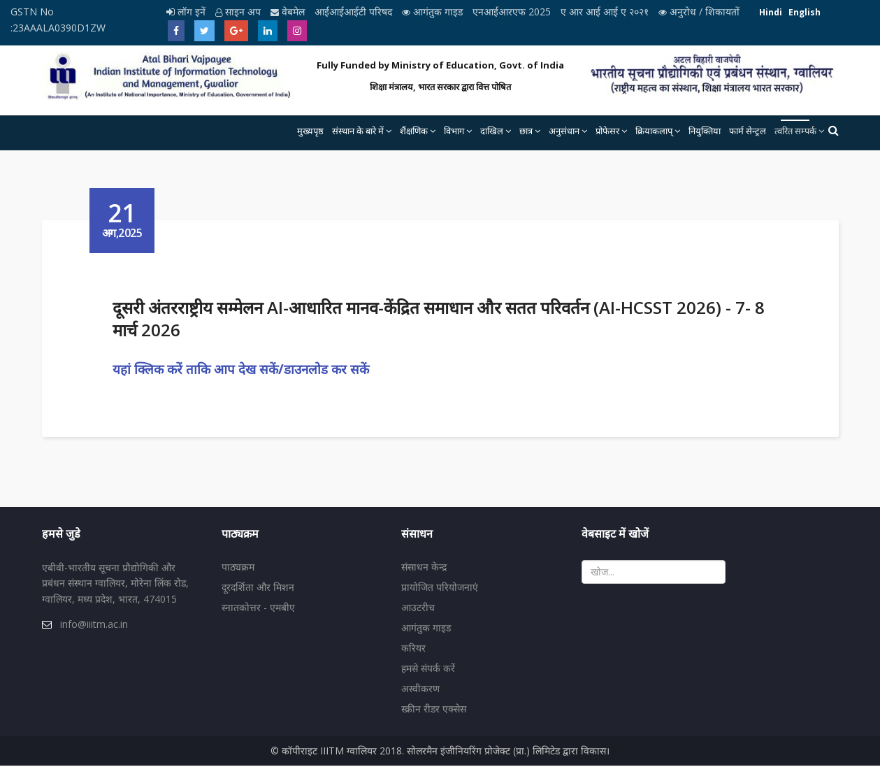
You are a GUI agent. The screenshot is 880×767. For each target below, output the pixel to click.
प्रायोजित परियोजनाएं (439, 587)
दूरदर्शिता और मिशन (258, 587)
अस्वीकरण (420, 689)
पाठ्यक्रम (238, 567)
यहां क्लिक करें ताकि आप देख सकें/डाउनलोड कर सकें (242, 369)
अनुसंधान (564, 130)
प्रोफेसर (607, 130)
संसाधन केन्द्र (424, 567)
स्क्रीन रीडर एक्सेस (433, 709)
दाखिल (491, 130)
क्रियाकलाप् (653, 130)
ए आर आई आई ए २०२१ (606, 11)
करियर (413, 648)
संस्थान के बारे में (358, 130)
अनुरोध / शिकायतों (699, 11)
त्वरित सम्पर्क (795, 130)
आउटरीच (418, 608)
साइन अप (239, 11)
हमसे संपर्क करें (428, 668)
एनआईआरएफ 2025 (513, 11)
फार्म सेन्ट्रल (747, 130)
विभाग (454, 130)
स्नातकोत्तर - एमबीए (258, 608)
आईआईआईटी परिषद (355, 11)
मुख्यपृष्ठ (310, 130)
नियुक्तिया (704, 130)
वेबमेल (289, 11)
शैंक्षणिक (414, 130)
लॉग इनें (187, 11)
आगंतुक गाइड (434, 11)
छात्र (526, 130)
